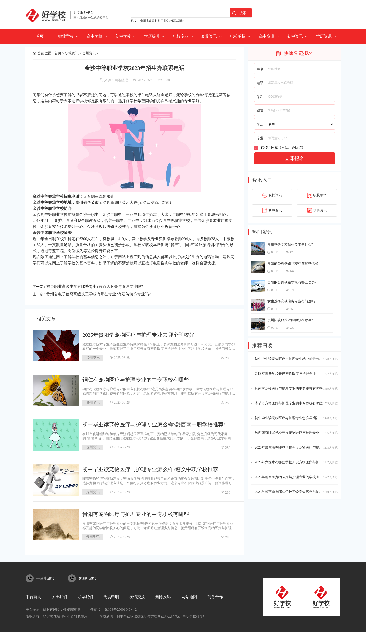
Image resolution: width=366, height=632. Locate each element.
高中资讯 (266, 36)
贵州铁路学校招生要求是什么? (290, 244)
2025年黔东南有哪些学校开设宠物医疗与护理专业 (292, 447)
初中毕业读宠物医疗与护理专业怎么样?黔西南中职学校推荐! (153, 424)
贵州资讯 (89, 53)
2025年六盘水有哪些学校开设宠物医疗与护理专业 (292, 462)
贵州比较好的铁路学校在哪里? (290, 320)
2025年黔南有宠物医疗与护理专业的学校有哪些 (290, 477)
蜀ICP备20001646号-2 (121, 609)
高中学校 (94, 36)
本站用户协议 (291, 147)
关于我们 (59, 597)
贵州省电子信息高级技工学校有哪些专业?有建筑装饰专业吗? (98, 294)
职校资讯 (209, 36)
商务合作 (215, 597)
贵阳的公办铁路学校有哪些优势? (291, 282)
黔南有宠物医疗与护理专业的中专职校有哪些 (289, 388)
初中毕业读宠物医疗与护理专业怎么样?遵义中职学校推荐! (151, 469)
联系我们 (85, 597)
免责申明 (111, 597)
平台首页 (33, 597)
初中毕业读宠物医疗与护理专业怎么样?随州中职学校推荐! (160, 616)
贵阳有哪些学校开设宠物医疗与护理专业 (285, 373)
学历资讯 (324, 36)
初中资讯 (295, 36)
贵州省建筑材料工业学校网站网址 (162, 21)
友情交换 (137, 597)
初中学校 (123, 36)
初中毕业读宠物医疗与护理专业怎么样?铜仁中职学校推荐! (298, 418)
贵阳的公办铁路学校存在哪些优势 (292, 263)
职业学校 (66, 36)
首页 (40, 36)
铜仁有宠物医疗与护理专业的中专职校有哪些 (135, 380)
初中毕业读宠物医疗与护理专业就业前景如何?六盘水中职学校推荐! (305, 359)
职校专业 (180, 36)
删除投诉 (163, 597)
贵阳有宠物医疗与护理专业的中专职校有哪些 (135, 514)
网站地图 (189, 597)
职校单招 (238, 36)
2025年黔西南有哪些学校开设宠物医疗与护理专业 (292, 492)
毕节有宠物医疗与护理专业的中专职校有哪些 (289, 403)
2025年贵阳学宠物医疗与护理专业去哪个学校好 (138, 335)
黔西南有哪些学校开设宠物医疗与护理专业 (287, 433)
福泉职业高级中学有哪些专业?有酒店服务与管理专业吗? (94, 286)
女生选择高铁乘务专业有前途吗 (291, 301)
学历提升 (152, 36)
